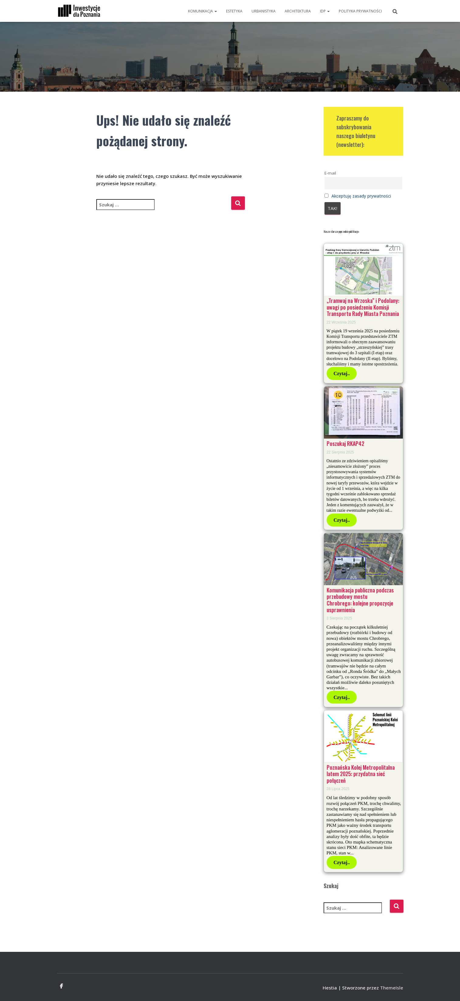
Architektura (298, 11)
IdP (325, 11)
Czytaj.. (342, 373)
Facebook (61, 986)
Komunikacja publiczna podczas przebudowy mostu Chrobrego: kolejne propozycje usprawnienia (360, 600)
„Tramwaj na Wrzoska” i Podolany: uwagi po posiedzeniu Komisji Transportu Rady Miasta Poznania (363, 307)
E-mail (330, 173)
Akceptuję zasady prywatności (361, 196)
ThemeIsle (391, 988)
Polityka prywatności (360, 11)
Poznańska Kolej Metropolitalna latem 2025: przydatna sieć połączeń (361, 773)
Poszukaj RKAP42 (345, 443)
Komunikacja (202, 11)
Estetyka (234, 11)
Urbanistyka (264, 11)
